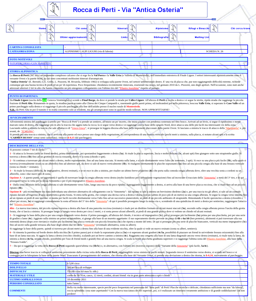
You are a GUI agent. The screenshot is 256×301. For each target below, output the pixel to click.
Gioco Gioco (78, 128)
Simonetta (101, 201)
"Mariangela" (232, 128)
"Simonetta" (210, 177)
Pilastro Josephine (129, 88)
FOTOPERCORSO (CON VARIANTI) (30, 63)
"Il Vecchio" (27, 131)
